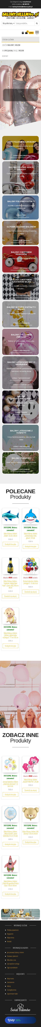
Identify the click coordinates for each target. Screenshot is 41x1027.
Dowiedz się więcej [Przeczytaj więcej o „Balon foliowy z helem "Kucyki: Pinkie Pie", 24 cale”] (31, 790)
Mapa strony (10, 937)
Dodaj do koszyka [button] (10, 544)
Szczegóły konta (11, 990)
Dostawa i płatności (12, 956)
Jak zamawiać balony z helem (15, 952)
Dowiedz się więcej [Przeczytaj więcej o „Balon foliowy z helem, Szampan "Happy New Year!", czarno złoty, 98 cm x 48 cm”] (10, 596)
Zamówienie (10, 982)
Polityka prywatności (13, 930)
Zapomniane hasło (12, 994)
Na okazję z (13, 50)
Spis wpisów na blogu (13, 964)
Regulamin (10, 934)
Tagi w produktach (12, 967)
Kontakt (5, 56)
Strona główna (8, 39)
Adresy (9, 986)
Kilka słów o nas (11, 960)
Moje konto (10, 978)
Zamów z (11, 45)
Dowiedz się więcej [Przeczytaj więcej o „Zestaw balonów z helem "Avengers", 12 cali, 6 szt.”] (31, 591)
